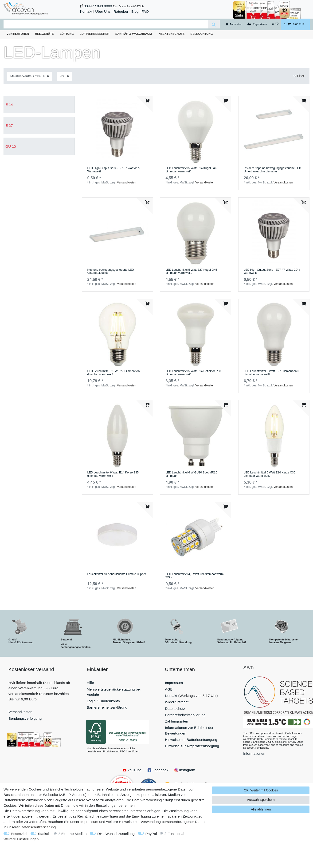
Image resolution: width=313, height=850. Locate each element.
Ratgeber (120, 11)
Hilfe (90, 683)
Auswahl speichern (261, 800)
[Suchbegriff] (106, 24)
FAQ (145, 11)
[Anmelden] (233, 24)
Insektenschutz (171, 34)
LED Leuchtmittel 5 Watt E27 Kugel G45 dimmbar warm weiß (191, 271)
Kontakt (86, 11)
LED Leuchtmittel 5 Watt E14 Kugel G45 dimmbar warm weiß (191, 170)
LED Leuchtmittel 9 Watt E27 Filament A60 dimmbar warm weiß (271, 373)
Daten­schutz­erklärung (38, 827)
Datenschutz (175, 709)
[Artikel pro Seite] (64, 76)
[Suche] (214, 24)
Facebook (158, 770)
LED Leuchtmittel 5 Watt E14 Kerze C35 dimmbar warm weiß (269, 474)
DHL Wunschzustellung (116, 834)
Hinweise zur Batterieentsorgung (191, 740)
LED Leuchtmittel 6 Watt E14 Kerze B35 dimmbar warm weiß (113, 474)
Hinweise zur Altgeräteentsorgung (192, 746)
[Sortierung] (29, 76)
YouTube (132, 770)
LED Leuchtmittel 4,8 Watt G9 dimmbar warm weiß (194, 576)
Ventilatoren (18, 34)
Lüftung (67, 34)
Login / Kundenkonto (103, 701)
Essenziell (19, 834)
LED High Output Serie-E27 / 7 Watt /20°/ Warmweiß (113, 170)
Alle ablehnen (261, 809)
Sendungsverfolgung (25, 718)
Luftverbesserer (94, 34)
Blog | (136, 11)
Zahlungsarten (176, 721)
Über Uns (102, 11)
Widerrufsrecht (176, 702)
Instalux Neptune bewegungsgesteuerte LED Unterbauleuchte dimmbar (272, 170)
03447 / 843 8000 (98, 6)
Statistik (44, 834)
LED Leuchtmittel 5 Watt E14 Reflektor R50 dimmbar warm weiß (193, 373)
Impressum (174, 683)
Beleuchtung (201, 34)
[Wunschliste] (275, 24)
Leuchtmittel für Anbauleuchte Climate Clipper (116, 574)
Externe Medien (74, 834)
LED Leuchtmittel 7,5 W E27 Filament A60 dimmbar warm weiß (114, 373)
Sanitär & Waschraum (133, 34)
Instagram (184, 770)
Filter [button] (298, 76)
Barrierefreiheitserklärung (107, 707)
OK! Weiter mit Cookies (261, 790)
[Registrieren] (257, 24)
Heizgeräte (44, 34)
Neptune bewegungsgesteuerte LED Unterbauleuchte (110, 271)
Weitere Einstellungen (21, 839)
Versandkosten (126, 182)
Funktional (176, 834)
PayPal (151, 834)
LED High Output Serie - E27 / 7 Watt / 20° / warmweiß (272, 271)
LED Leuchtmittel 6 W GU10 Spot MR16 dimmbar (191, 474)
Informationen (254, 753)
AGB (169, 689)
